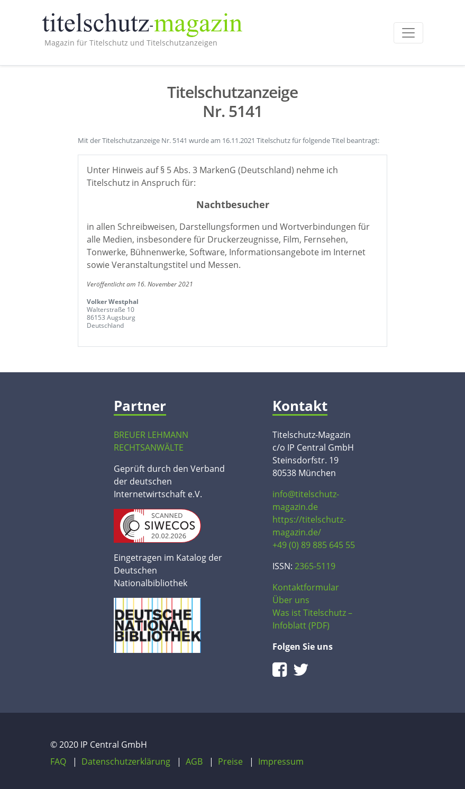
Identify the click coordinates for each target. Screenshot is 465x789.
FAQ (58, 761)
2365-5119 (315, 566)
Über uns (290, 600)
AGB (194, 761)
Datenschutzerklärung (125, 761)
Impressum (281, 761)
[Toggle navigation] (408, 32)
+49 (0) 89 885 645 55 (313, 545)
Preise (230, 761)
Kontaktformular (305, 587)
